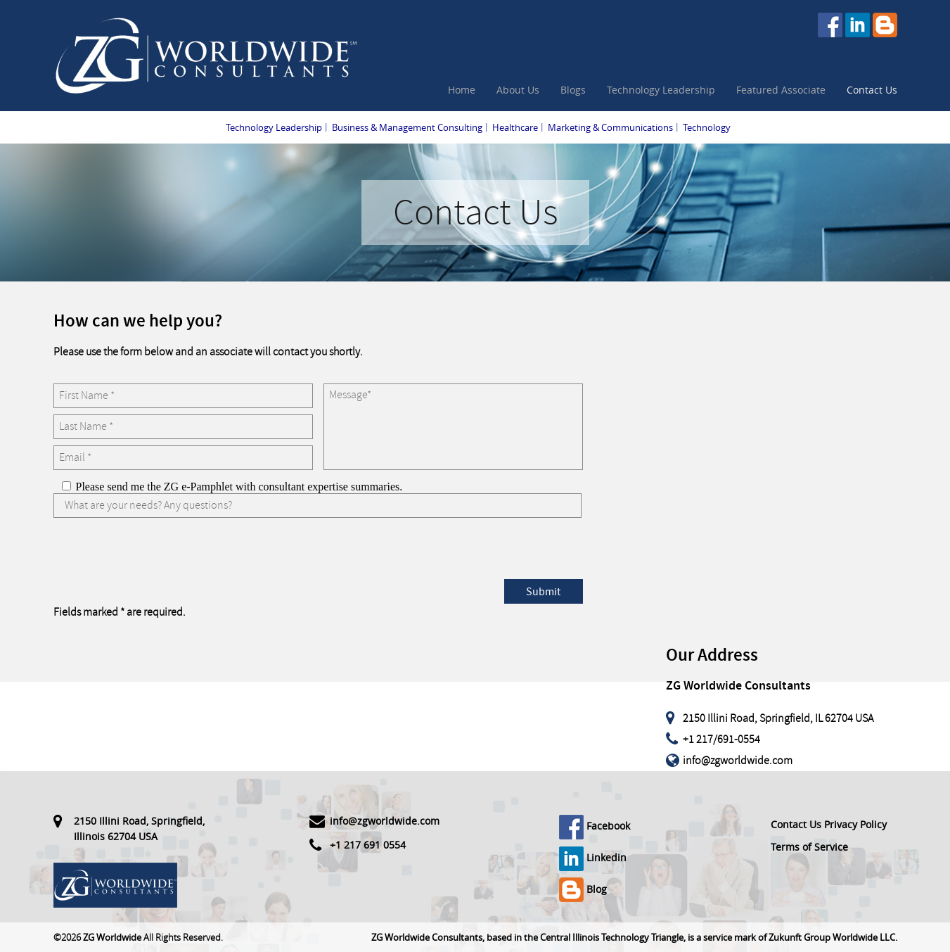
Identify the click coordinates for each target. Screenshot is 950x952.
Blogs (573, 89)
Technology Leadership (661, 89)
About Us (517, 89)
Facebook (594, 825)
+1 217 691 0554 (368, 844)
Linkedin (593, 857)
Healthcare (515, 127)
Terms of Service (809, 846)
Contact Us (872, 89)
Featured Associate (781, 89)
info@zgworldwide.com (737, 761)
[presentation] (160, 551)
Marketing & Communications (610, 127)
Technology (707, 127)
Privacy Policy (855, 824)
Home (461, 89)
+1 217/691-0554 (721, 739)
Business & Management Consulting (407, 127)
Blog (583, 889)
